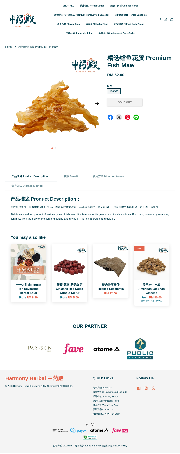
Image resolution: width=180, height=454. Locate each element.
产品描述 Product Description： (31, 177)
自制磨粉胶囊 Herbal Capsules (130, 15)
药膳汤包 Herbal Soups (92, 6)
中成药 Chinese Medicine (79, 33)
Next (97, 104)
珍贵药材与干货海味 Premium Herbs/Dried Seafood (81, 15)
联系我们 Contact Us (103, 410)
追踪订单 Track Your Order (106, 406)
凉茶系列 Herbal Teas (97, 24)
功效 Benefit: (72, 177)
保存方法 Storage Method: (27, 186)
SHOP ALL (68, 6)
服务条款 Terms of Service (88, 446)
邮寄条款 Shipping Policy (105, 397)
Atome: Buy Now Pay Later (106, 415)
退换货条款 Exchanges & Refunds (110, 393)
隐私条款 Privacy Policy (115, 446)
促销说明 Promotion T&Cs (106, 402)
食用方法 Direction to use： (110, 177)
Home (8, 47)
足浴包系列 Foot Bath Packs (129, 24)
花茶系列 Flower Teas (68, 24)
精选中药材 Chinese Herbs (124, 6)
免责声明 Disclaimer (63, 446)
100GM (114, 92)
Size (109, 86)
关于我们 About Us (102, 388)
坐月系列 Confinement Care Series (116, 33)
